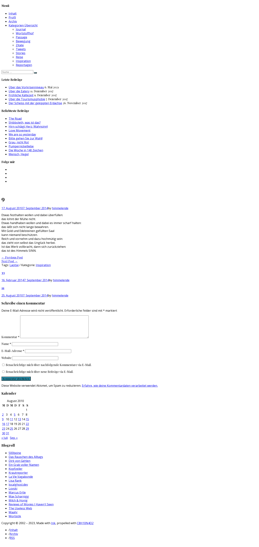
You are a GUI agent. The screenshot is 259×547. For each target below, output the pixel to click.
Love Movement (19, 130)
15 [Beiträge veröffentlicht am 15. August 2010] (27, 424)
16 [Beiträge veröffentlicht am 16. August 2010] (3, 428)
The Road (15, 119)
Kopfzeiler (15, 473)
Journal (21, 29)
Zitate (20, 45)
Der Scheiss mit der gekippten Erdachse (35, 103)
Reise (19, 57)
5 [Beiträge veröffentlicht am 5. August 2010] (14, 419)
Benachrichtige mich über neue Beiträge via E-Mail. (39, 376)
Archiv (13, 21)
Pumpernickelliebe (21, 146)
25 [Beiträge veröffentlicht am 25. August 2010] (11, 433)
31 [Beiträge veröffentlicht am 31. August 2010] (7, 438)
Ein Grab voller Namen (24, 469)
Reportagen (24, 65)
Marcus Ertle (17, 497)
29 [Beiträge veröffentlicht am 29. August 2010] (27, 433)
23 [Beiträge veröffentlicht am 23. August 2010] (3, 433)
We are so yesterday (22, 134)
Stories (20, 53)
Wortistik (15, 521)
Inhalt (13, 13)
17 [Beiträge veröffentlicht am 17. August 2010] (7, 428)
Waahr (13, 517)
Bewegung (23, 41)
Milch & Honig (18, 505)
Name (6, 348)
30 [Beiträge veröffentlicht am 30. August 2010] (3, 438)
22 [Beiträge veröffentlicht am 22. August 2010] (27, 428)
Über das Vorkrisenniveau (26, 87)
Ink (53, 527)
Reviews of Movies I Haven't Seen (31, 509)
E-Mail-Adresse (12, 355)
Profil (12, 17)
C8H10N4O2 (85, 527)
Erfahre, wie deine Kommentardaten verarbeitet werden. (120, 390)
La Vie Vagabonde (21, 481)
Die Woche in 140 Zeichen (26, 150)
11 (2, 288)
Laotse (14, 265)
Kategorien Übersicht (23, 25)
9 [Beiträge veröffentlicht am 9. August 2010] (3, 424)
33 (3, 272)
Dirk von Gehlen (19, 465)
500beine (15, 457)
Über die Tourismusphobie (27, 99)
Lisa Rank (15, 485)
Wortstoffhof (25, 33)
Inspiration (23, 61)
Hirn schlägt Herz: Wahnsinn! (28, 126)
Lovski (13, 493)
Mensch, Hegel (19, 154)
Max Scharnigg (19, 501)
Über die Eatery (19, 91)
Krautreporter (18, 477)
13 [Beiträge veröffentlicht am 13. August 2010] (19, 424)
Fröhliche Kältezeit (21, 95)
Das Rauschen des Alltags (26, 461)
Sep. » (14, 442)
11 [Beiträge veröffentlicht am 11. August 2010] (11, 424)
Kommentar (10, 341)
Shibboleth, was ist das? (25, 123)
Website (6, 362)
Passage (21, 37)
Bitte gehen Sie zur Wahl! (25, 138)
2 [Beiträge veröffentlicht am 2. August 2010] (3, 419)
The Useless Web (20, 513)
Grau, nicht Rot (19, 142)
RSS (12, 542)
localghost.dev (18, 489)
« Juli (4, 442)
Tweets (21, 49)
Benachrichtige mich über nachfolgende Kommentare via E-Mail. (49, 369)
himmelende (60, 208)
